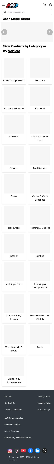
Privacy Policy (44, 396)
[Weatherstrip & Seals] (14, 334)
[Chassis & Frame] (14, 96)
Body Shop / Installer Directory (17, 437)
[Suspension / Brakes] (14, 303)
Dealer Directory (11, 431)
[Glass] (14, 184)
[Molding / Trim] (14, 271)
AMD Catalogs (44, 409)
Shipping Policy (44, 403)
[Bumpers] (40, 68)
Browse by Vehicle (12, 424)
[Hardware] (14, 215)
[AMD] (12, 5)
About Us (8, 396)
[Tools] (40, 334)
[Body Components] (14, 68)
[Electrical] (40, 96)
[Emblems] (14, 124)
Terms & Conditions (13, 409)
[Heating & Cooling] (40, 215)
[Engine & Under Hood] (40, 124)
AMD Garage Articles (13, 418)
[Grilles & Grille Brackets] (40, 184)
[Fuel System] (40, 155)
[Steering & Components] (40, 271)
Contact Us (9, 403)
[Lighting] (40, 243)
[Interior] (14, 243)
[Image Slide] (27, 32)
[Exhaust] (14, 155)
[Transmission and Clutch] (40, 303)
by (11, 51)
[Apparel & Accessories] (14, 366)
